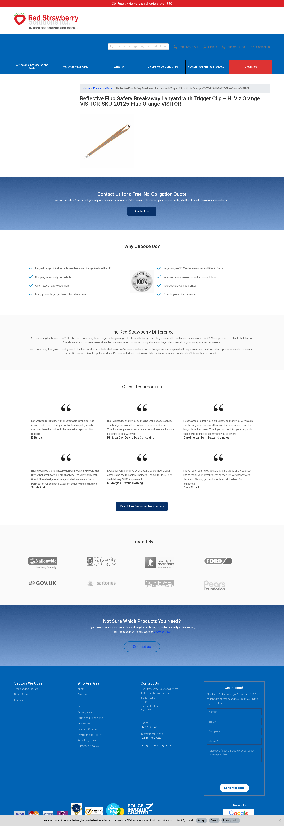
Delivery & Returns (88, 686)
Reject (214, 820)
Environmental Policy (90, 708)
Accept (201, 820)
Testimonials (85, 668)
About (81, 662)
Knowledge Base (102, 62)
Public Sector (22, 668)
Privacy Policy (86, 697)
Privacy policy (230, 820)
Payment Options (87, 703)
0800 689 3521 (186, 20)
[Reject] (279, 820)
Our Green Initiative (88, 720)
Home (86, 62)
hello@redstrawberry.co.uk (156, 719)
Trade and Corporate (26, 662)
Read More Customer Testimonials (142, 480)
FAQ (80, 680)
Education (20, 674)
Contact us (260, 20)
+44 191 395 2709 (151, 712)
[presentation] (230, 746)
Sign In (210, 20)
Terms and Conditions (90, 692)
